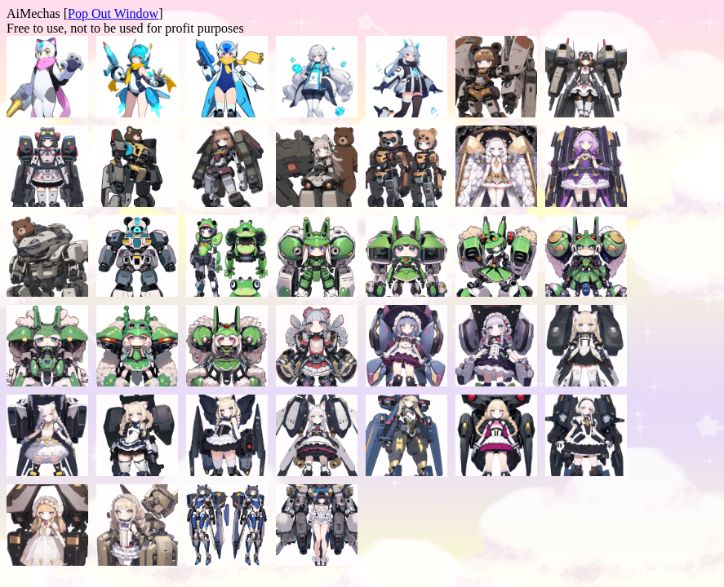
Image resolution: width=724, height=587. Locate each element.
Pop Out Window (113, 13)
